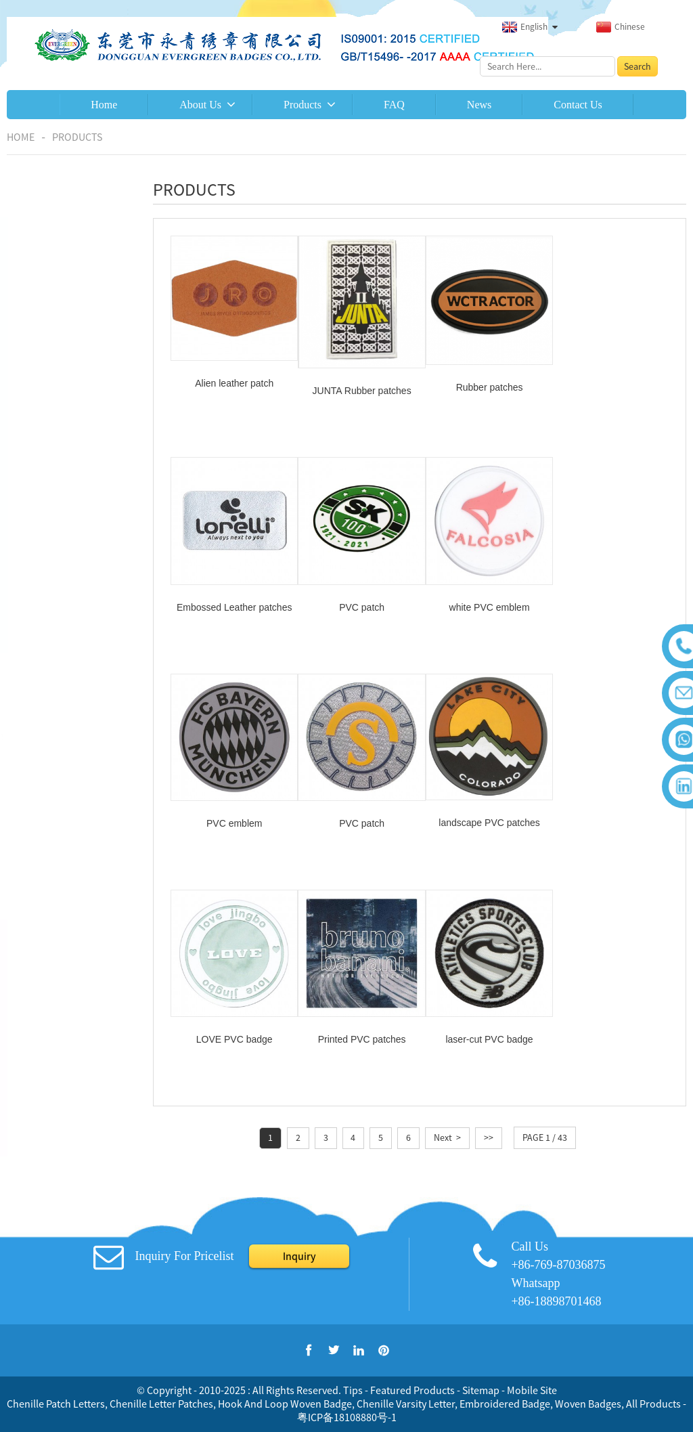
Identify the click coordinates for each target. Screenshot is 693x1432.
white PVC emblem (357, 600)
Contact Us (578, 104)
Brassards (44, 504)
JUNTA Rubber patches (357, 388)
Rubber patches (57, 626)
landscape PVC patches (232, 813)
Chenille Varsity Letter (406, 1403)
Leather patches (57, 596)
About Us (200, 104)
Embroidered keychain (70, 474)
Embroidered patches (68, 240)
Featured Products (412, 1390)
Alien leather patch (233, 380)
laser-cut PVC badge (606, 813)
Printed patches (57, 535)
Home (104, 104)
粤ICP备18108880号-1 (347, 1417)
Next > (447, 912)
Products (302, 104)
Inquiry (299, 1256)
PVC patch (233, 600)
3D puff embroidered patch (67, 399)
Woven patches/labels (69, 565)
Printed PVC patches (482, 813)
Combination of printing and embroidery (56, 298)
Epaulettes (46, 443)
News (479, 104)
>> (488, 912)
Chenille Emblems (61, 355)
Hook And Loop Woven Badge (285, 1403)
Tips (353, 1390)
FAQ (394, 104)
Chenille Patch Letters (56, 1403)
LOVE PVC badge (357, 813)
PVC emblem (482, 600)
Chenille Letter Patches (161, 1403)
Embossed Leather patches (606, 382)
